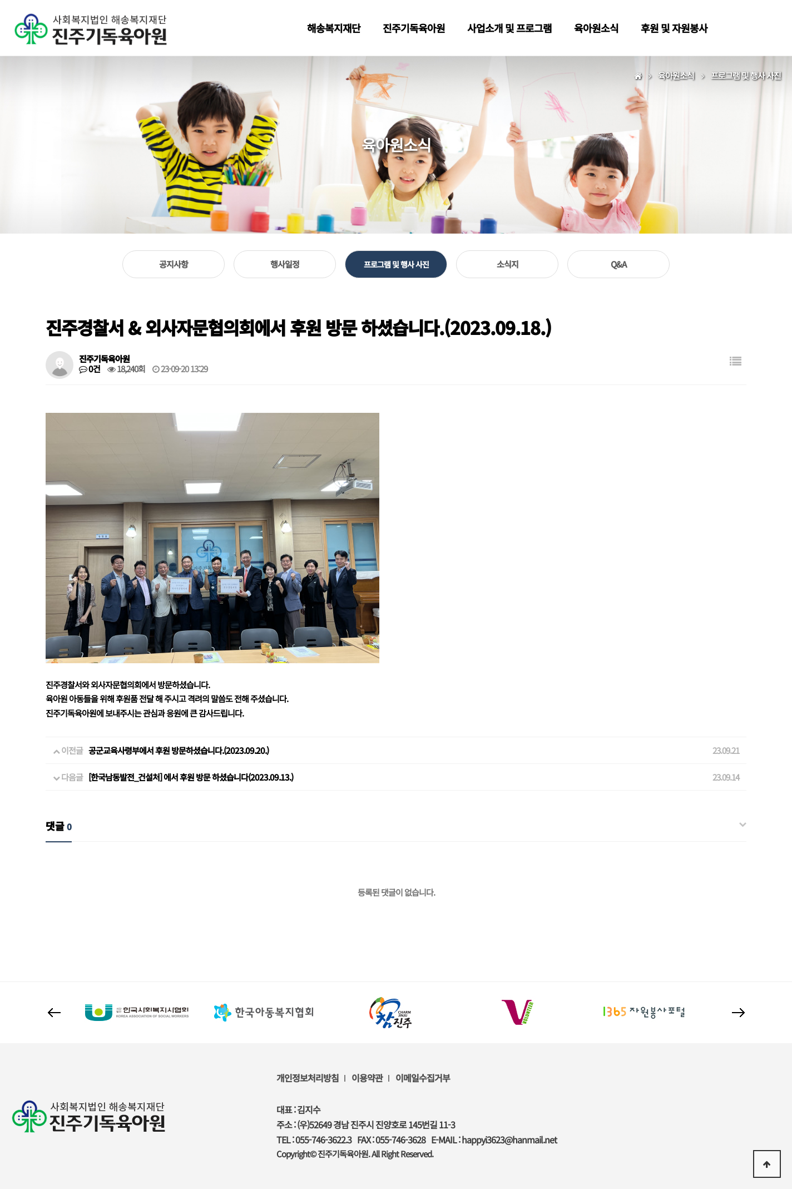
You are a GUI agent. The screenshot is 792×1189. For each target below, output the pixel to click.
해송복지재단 (333, 28)
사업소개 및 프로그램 (509, 28)
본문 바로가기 (0, 0)
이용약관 (367, 1077)
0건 (89, 369)
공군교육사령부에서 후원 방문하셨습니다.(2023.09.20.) (178, 750)
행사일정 (284, 264)
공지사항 (173, 264)
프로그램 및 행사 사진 (396, 264)
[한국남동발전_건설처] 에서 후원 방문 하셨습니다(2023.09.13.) (190, 777)
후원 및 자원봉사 (674, 28)
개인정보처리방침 (307, 1077)
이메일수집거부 (422, 1077)
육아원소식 (596, 28)
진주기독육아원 (414, 28)
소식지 (507, 264)
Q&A (618, 264)
